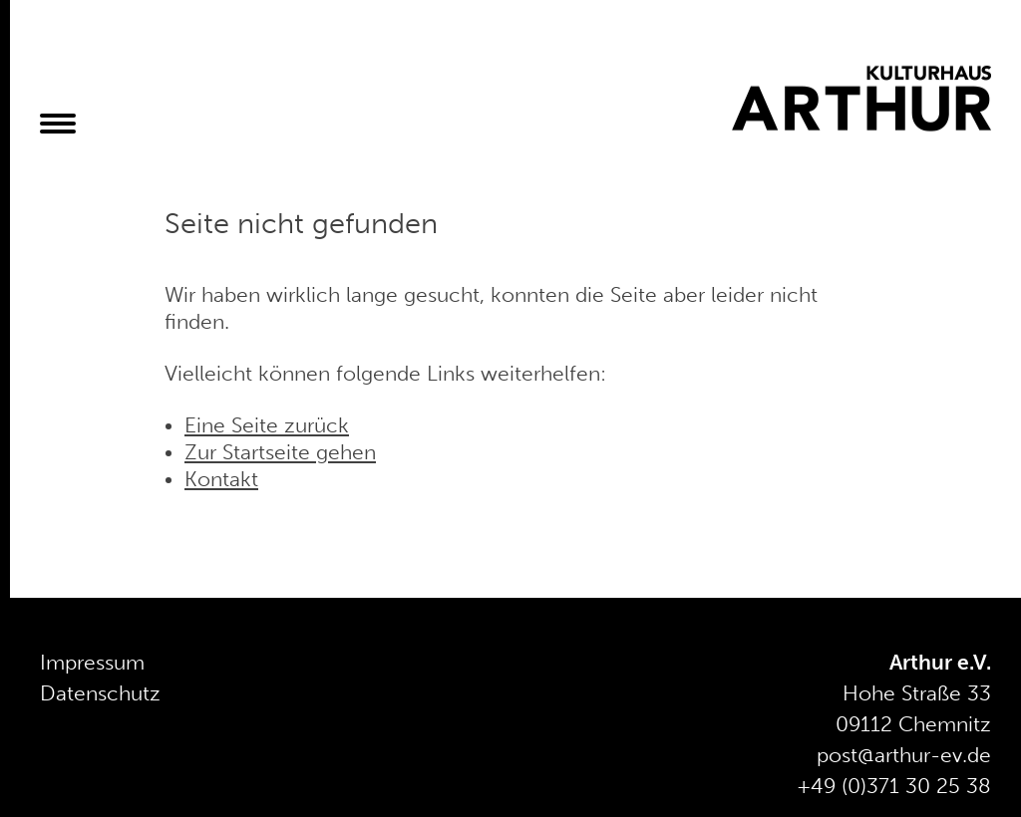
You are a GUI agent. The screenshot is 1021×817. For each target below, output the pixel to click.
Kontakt (221, 479)
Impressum (92, 663)
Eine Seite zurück (266, 425)
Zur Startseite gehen (280, 452)
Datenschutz (100, 693)
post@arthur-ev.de (904, 755)
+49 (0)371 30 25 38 (894, 786)
